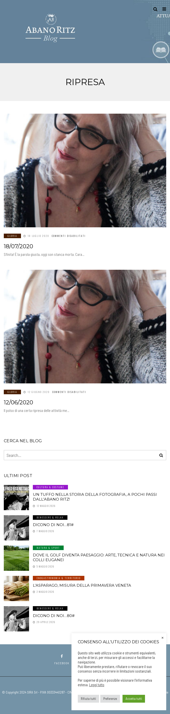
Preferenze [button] (110, 699)
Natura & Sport (48, 548)
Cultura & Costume (50, 487)
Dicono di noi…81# (53, 524)
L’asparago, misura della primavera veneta (82, 585)
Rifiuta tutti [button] (88, 699)
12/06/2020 (18, 402)
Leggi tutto (96, 684)
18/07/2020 (18, 246)
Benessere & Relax (50, 517)
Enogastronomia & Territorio (59, 578)
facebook (61, 659)
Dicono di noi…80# (54, 615)
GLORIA (12, 236)
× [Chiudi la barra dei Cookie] (162, 637)
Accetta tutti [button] (134, 699)
